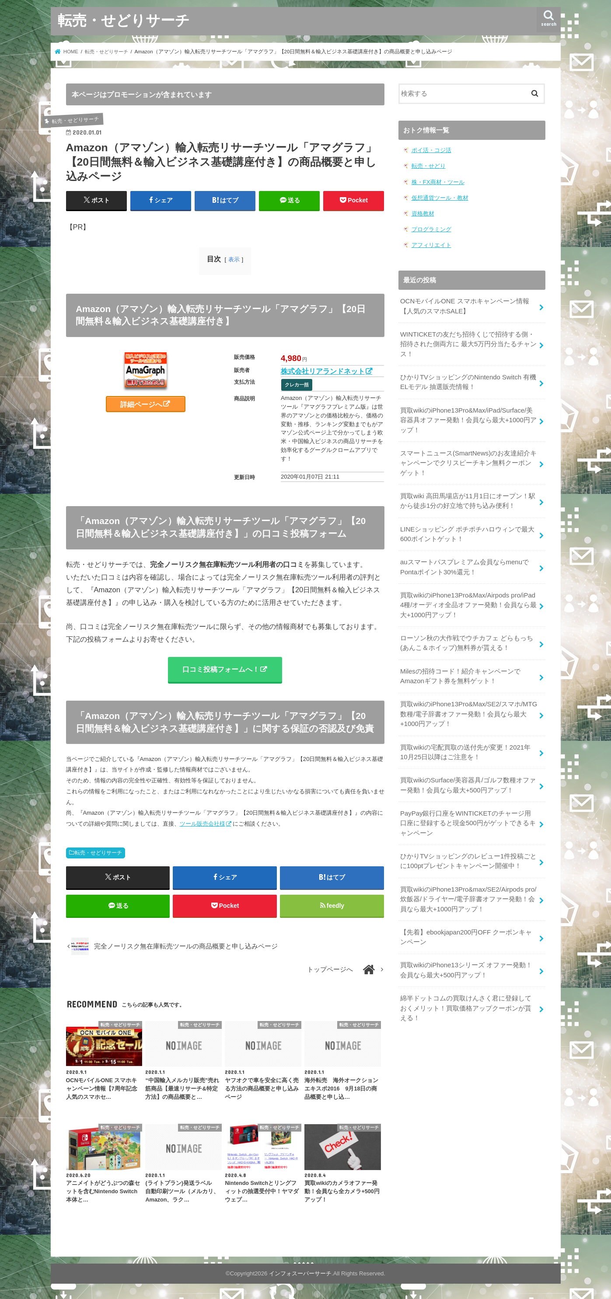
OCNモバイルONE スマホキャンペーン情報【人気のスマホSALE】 (464, 305)
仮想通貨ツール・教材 (440, 197)
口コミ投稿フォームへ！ (220, 669)
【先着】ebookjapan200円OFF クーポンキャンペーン (465, 932)
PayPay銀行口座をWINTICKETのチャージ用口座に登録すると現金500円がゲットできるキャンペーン (468, 819)
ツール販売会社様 (202, 824)
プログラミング (431, 229)
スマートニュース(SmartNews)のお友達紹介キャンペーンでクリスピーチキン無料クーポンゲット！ (468, 461)
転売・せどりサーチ (124, 19)
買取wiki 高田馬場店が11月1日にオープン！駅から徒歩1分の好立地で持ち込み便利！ (467, 498)
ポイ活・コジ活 (431, 150)
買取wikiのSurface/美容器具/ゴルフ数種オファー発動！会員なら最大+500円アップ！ (467, 781)
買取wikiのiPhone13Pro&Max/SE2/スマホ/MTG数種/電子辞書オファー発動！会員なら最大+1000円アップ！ (468, 710)
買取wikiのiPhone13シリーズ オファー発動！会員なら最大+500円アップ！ (466, 964)
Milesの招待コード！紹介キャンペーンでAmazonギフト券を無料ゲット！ (460, 672)
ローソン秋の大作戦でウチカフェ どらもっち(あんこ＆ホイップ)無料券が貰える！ (466, 640)
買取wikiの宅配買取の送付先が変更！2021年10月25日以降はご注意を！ (465, 748)
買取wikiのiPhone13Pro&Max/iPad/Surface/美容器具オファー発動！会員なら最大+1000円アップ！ (468, 419)
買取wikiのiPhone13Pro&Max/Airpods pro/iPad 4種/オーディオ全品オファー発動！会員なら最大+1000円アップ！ (468, 602)
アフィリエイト (431, 244)
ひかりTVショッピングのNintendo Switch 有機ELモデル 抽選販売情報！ (468, 381)
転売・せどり (429, 166)
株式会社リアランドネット (323, 371)
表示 (234, 259)
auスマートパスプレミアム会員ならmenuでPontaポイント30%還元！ (464, 564)
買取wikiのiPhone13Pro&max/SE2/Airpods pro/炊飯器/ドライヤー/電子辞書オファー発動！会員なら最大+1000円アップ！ (468, 894)
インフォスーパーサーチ (300, 1274)
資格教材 (423, 213)
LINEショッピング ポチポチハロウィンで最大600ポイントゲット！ (467, 532)
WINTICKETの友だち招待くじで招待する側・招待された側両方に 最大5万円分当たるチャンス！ (468, 343)
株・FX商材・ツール (438, 181)
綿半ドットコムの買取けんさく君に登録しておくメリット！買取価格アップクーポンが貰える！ (465, 1002)
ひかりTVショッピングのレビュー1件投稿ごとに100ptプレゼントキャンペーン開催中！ (468, 856)
